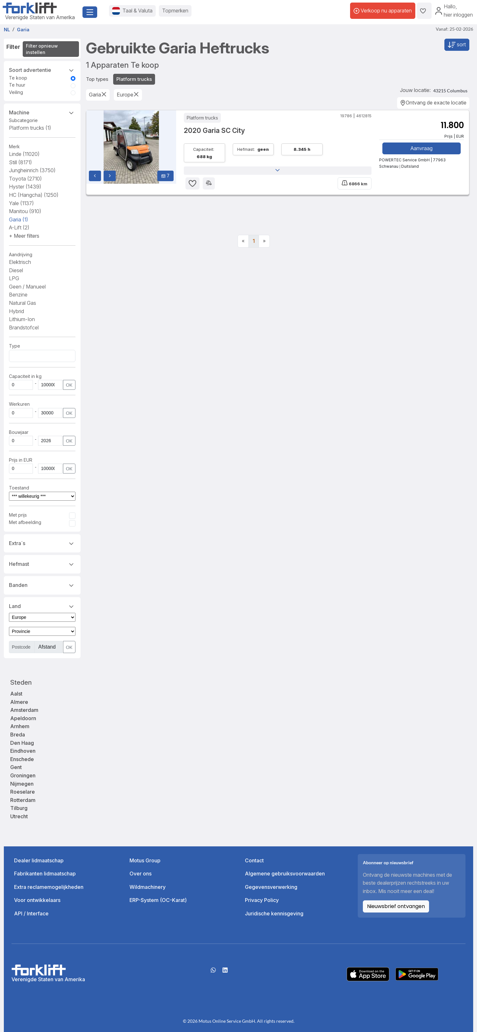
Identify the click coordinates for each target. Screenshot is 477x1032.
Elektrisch (20, 262)
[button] (24, 236)
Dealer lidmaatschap (39, 860)
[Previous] (243, 241)
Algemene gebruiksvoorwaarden (285, 873)
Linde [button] (24, 154)
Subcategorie (23, 120)
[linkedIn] (225, 972)
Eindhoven (22, 751)
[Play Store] (417, 973)
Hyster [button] (25, 186)
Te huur (17, 85)
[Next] (264, 241)
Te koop (18, 78)
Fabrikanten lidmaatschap (45, 873)
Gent (16, 767)
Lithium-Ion (22, 319)
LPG (14, 278)
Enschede (22, 759)
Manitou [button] (25, 211)
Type (14, 346)
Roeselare (22, 792)
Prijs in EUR (20, 460)
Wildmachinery (147, 887)
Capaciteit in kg (25, 376)
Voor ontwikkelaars (37, 900)
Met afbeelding (25, 522)
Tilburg (18, 808)
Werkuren (19, 404)
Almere (19, 702)
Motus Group (144, 860)
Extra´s (42, 542)
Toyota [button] (25, 178)
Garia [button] (18, 219)
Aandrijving (20, 254)
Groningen (22, 775)
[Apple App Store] (368, 973)
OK (69, 385)
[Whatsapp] (213, 972)
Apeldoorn (23, 718)
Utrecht (19, 816)
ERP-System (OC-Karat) (158, 900)
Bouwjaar (18, 432)
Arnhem (19, 726)
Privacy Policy (262, 900)
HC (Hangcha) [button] (34, 195)
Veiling (16, 92)
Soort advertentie (42, 69)
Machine (42, 112)
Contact (254, 860)
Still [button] (20, 162)
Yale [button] (21, 203)
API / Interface (31, 913)
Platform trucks (30, 128)
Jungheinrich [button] (32, 170)
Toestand (19, 487)
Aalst (16, 693)
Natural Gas (22, 303)
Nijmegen (22, 784)
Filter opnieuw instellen (42, 49)
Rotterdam (22, 800)
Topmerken (175, 10)
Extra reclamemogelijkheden (48, 887)
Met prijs (18, 515)
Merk (14, 146)
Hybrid (16, 311)
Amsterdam (24, 710)
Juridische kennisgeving (274, 913)
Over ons (140, 873)
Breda (17, 734)
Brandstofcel (24, 327)
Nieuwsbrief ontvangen (396, 906)
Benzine (18, 294)
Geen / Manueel (27, 286)
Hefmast (42, 563)
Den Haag (22, 743)
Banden (42, 584)
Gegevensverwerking (271, 887)
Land (42, 605)
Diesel (16, 270)
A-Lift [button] (19, 227)
